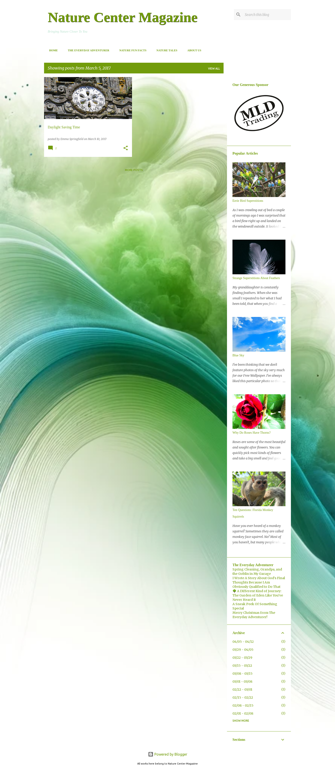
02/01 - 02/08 (242, 713)
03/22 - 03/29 (242, 658)
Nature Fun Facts (131, 50)
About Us (193, 50)
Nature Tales (165, 50)
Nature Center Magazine (122, 17)
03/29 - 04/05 (242, 650)
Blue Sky (238, 355)
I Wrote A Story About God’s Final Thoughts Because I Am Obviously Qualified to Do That (258, 582)
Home (52, 50)
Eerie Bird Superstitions (247, 200)
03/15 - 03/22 (242, 666)
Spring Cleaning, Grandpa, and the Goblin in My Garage (257, 571)
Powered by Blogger (167, 754)
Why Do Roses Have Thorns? (251, 432)
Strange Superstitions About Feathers (256, 278)
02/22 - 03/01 (242, 689)
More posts (134, 170)
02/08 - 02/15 (242, 705)
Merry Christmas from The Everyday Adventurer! (253, 615)
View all (214, 68)
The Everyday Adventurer (87, 50)
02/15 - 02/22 (242, 697)
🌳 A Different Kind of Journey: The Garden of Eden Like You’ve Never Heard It (257, 595)
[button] (125, 148)
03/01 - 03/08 (242, 681)
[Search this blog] (267, 14)
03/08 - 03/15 (242, 673)
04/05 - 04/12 (243, 642)
